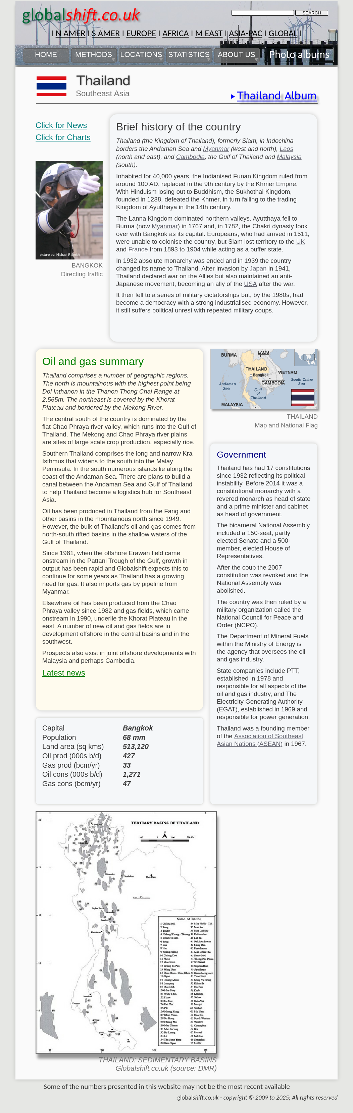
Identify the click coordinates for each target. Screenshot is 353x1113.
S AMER (106, 33)
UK (300, 241)
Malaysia (289, 156)
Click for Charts (63, 137)
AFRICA (175, 33)
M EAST (208, 33)
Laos (287, 148)
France (138, 249)
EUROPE (141, 33)
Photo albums (299, 54)
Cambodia (190, 156)
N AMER (71, 33)
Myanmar (216, 148)
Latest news (63, 672)
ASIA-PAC (245, 33)
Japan (258, 268)
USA (250, 283)
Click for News (61, 125)
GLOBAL (282, 33)
